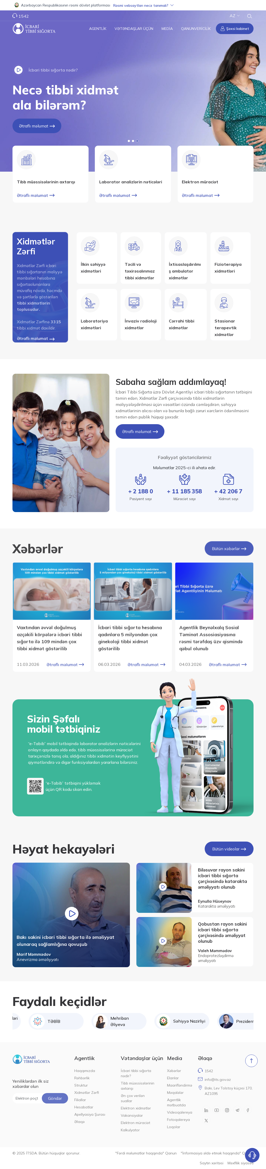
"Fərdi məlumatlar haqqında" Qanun (146, 1153)
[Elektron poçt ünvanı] (40, 1098)
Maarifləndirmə (179, 1085)
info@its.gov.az (218, 1079)
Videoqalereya (179, 1112)
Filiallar (80, 1099)
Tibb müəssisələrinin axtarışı (137, 1086)
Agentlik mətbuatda (176, 1102)
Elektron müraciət (135, 1122)
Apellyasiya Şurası (89, 1114)
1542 (23, 16)
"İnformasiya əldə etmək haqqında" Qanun (217, 1153)
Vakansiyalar (132, 1115)
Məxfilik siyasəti (241, 1163)
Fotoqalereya (178, 1119)
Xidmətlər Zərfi (86, 1092)
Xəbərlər (174, 1070)
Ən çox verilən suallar (133, 1098)
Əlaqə (79, 1121)
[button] (133, 5)
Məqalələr (175, 1092)
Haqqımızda (84, 1070)
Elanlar (173, 1078)
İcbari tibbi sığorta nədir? (136, 1073)
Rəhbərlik (82, 1078)
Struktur (81, 1085)
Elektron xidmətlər (136, 1108)
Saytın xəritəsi (211, 1163)
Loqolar (173, 1127)
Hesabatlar (83, 1107)
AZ (235, 15)
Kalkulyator (130, 1130)
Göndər (55, 1098)
